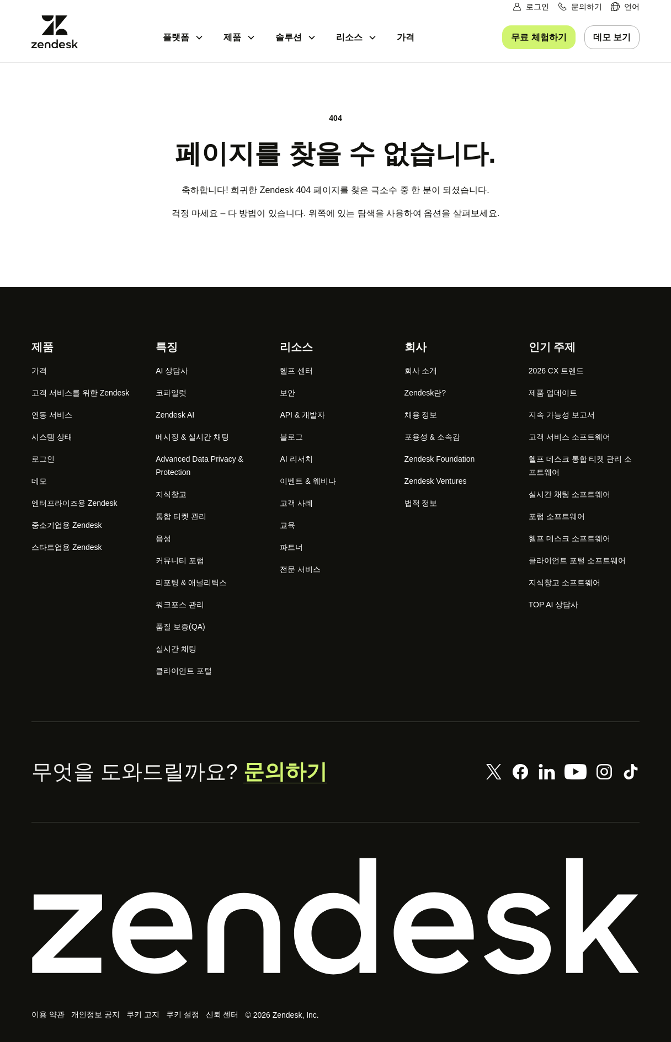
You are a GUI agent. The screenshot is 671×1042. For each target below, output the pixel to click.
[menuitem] (625, 7)
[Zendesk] (335, 916)
